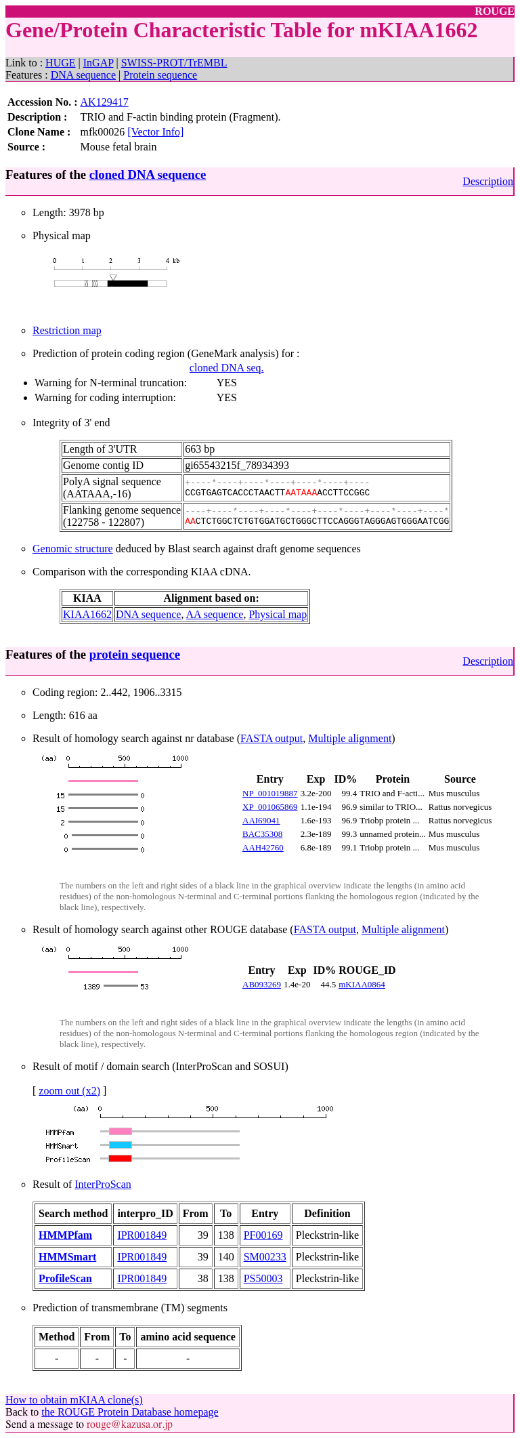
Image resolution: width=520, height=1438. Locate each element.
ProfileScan (65, 1278)
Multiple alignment (349, 738)
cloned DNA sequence (147, 174)
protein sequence (134, 654)
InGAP (98, 62)
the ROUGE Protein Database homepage (129, 1412)
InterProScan (102, 1184)
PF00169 (263, 1235)
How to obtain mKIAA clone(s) (74, 1399)
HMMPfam (65, 1235)
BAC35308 (262, 834)
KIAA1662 (87, 614)
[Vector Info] (155, 132)
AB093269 (261, 984)
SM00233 (265, 1256)
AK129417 (105, 102)
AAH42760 (263, 847)
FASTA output (271, 738)
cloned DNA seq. (227, 367)
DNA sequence (83, 75)
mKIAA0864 (362, 984)
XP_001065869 (270, 807)
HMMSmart (67, 1256)
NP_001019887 (270, 793)
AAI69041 (261, 820)
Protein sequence (160, 75)
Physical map (277, 614)
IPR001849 (142, 1235)
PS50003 (263, 1278)
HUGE (60, 62)
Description (487, 181)
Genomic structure (72, 548)
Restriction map (67, 330)
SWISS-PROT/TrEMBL (174, 62)
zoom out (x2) (69, 1090)
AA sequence (215, 614)
